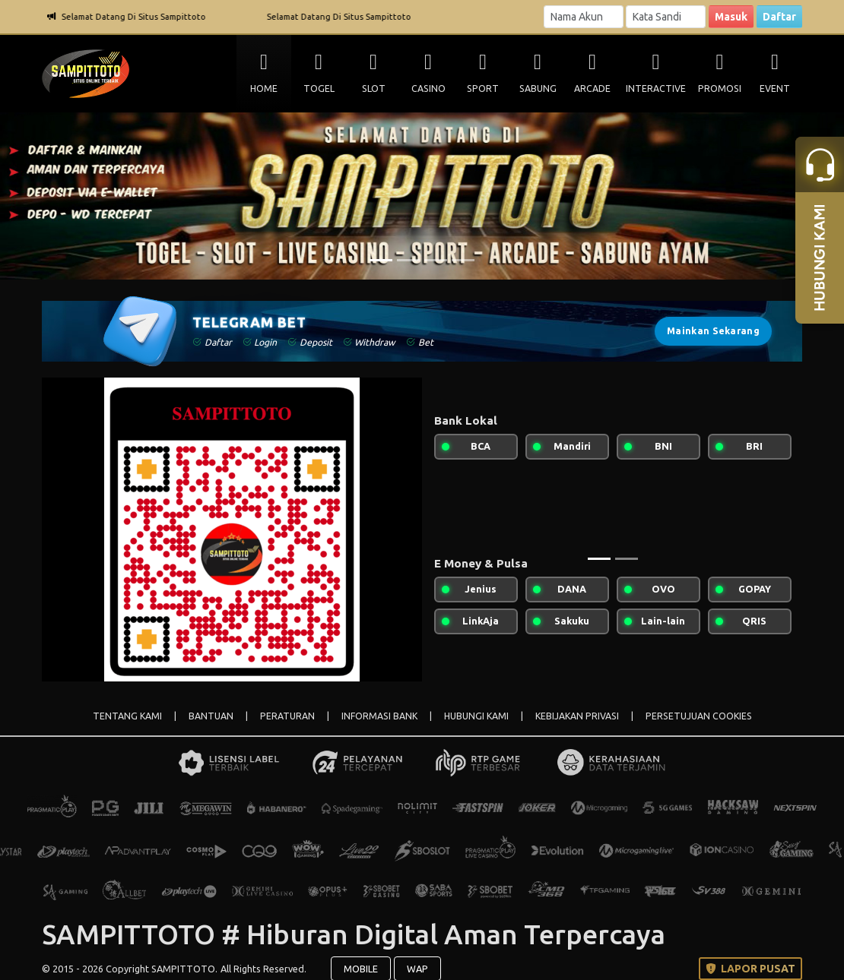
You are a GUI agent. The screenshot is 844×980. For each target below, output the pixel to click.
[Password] (666, 16)
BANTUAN (211, 716)
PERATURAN (287, 716)
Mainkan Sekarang (713, 331)
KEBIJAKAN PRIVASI (577, 716)
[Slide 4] (463, 260)
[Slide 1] (381, 260)
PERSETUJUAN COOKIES (699, 716)
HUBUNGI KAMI (476, 716)
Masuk (731, 17)
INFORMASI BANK (379, 716)
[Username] (583, 16)
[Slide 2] (408, 260)
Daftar (779, 17)
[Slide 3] (435, 260)
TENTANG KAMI (127, 716)
